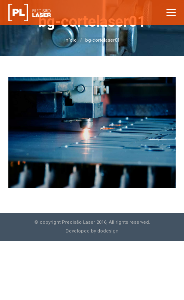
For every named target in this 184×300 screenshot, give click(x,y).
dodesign (107, 231)
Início (70, 40)
